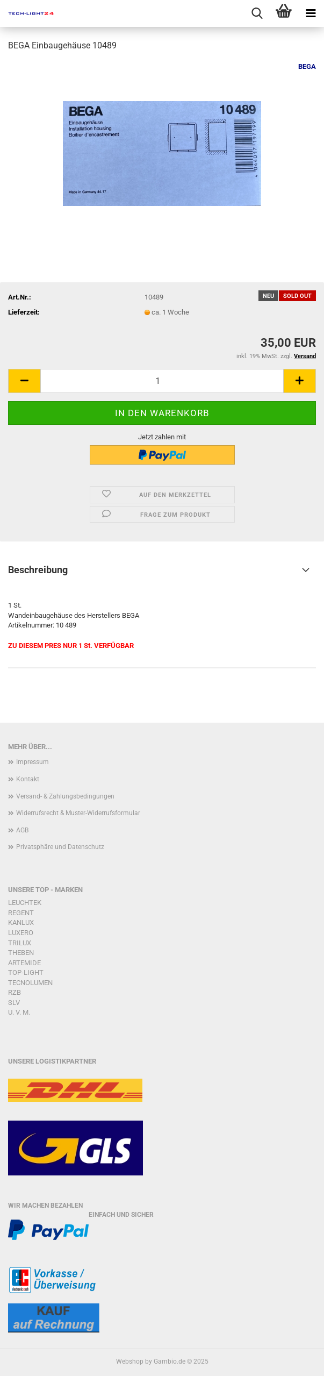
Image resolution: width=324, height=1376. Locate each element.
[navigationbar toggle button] (310, 13)
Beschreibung (38, 569)
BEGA (307, 66)
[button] (24, 381)
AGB (22, 830)
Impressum (32, 762)
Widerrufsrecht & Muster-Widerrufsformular (78, 813)
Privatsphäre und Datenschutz (60, 847)
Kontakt (27, 779)
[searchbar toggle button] (256, 13)
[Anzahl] (162, 381)
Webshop (129, 1361)
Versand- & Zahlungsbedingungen (65, 796)
